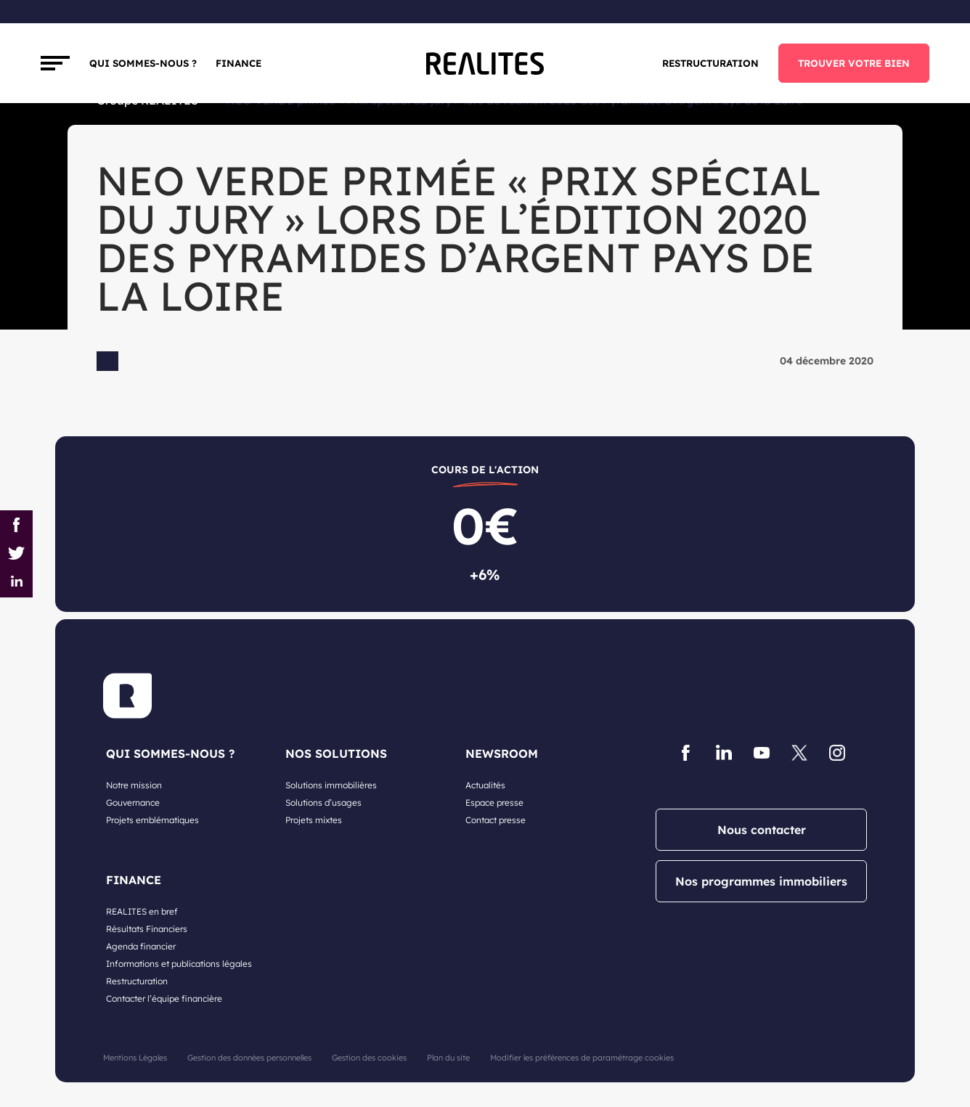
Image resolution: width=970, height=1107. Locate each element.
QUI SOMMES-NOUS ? (170, 753)
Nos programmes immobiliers (761, 881)
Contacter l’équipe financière (164, 998)
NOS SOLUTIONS (336, 753)
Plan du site (448, 1058)
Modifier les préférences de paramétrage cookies (582, 1058)
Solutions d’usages (323, 802)
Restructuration (710, 63)
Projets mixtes (313, 819)
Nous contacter (761, 829)
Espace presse (494, 802)
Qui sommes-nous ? (143, 63)
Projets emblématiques (152, 819)
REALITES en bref (142, 911)
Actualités (485, 785)
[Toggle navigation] (55, 63)
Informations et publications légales (179, 963)
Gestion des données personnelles (249, 1058)
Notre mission (134, 785)
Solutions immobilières (331, 785)
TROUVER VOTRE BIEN (854, 63)
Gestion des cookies (369, 1058)
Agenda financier (141, 946)
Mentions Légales (135, 1058)
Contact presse (495, 819)
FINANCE (238, 63)
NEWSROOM (501, 753)
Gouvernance (133, 802)
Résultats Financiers (146, 928)
